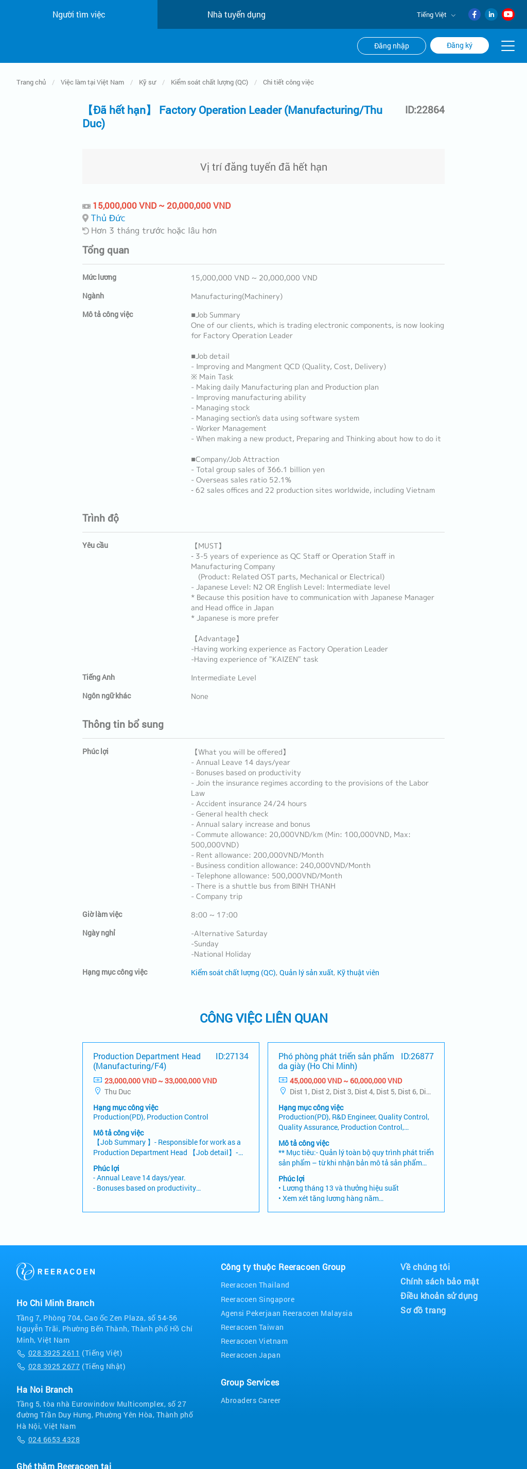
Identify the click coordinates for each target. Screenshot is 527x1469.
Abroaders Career (251, 1341)
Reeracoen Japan (251, 1296)
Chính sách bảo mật (439, 1222)
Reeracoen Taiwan (252, 1268)
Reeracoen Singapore (258, 1240)
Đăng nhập (391, 46)
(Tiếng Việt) (69, 1294)
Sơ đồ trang (423, 1251)
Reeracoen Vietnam (254, 1282)
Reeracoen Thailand (255, 1226)
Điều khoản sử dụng (439, 1237)
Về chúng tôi (425, 1208)
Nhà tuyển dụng (236, 14)
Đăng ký (459, 45)
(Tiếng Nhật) (71, 1307)
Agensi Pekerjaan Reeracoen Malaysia (287, 1254)
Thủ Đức (108, 158)
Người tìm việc (79, 14)
